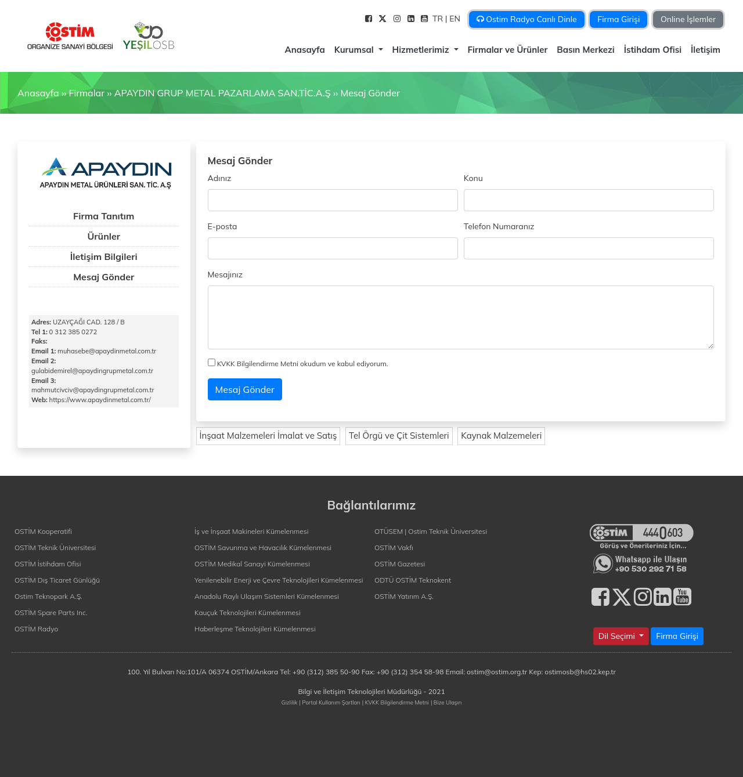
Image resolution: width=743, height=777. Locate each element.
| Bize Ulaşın (446, 702)
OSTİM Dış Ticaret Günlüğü (57, 580)
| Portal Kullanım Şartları (330, 702)
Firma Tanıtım (103, 216)
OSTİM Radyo (36, 628)
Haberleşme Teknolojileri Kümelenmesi (255, 628)
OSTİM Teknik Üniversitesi (55, 547)
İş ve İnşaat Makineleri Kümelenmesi (251, 531)
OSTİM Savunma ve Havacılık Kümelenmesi (262, 547)
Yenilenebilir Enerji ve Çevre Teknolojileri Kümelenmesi (278, 580)
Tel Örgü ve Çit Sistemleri (399, 435)
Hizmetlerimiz (422, 49)
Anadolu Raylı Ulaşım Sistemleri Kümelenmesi (266, 596)
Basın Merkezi (585, 49)
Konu (473, 178)
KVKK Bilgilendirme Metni (257, 363)
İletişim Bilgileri (104, 256)
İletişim (705, 49)
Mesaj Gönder (369, 93)
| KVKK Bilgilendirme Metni (395, 702)
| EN (454, 18)
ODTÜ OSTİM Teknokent (412, 580)
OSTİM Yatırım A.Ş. (404, 596)
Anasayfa (304, 49)
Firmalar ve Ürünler (508, 49)
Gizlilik (290, 702)
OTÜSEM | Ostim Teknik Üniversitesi (430, 531)
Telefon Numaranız (499, 226)
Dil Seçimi (617, 636)
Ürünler (103, 236)
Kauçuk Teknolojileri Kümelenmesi (247, 612)
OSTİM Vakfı (393, 547)
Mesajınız (225, 274)
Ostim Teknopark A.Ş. (48, 596)
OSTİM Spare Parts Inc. (51, 612)
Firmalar (86, 93)
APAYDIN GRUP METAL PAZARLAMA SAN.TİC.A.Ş (222, 93)
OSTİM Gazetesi (399, 563)
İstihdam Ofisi (652, 49)
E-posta (222, 226)
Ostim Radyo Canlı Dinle (527, 19)
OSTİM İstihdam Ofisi (48, 563)
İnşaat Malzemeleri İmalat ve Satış (268, 435)
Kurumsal (355, 49)
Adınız (220, 178)
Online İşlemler (688, 19)
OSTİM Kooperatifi (43, 531)
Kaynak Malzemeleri (501, 435)
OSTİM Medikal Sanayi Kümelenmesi (252, 563)
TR (438, 18)
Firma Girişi (618, 19)
